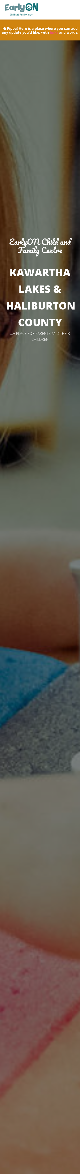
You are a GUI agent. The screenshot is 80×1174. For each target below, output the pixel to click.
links (54, 32)
